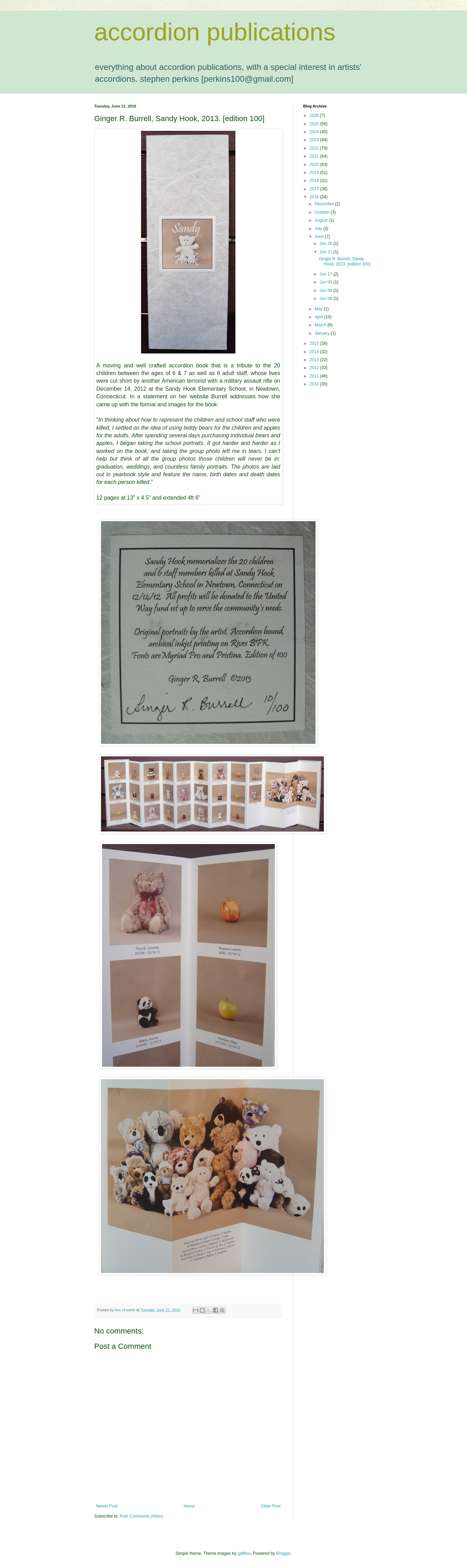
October (322, 212)
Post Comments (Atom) (141, 1516)
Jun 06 (326, 298)
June (319, 236)
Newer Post (107, 1506)
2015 (315, 343)
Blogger (283, 1553)
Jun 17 (326, 274)
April (319, 317)
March (320, 325)
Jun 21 (326, 251)
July (318, 228)
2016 (315, 196)
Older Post (271, 1506)
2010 (315, 384)
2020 (315, 164)
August (321, 220)
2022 (315, 148)
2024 (315, 131)
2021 (315, 156)
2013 (315, 359)
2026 (315, 115)
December (324, 203)
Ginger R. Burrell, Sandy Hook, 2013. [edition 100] (344, 261)
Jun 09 (326, 282)
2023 (315, 139)
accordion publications (215, 32)
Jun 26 (326, 243)
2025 (315, 123)
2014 (315, 351)
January (322, 333)
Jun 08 (326, 290)
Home (189, 1506)
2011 (315, 376)
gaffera (244, 1553)
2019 (315, 172)
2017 (315, 188)
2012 (315, 367)
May (319, 309)
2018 (315, 180)
